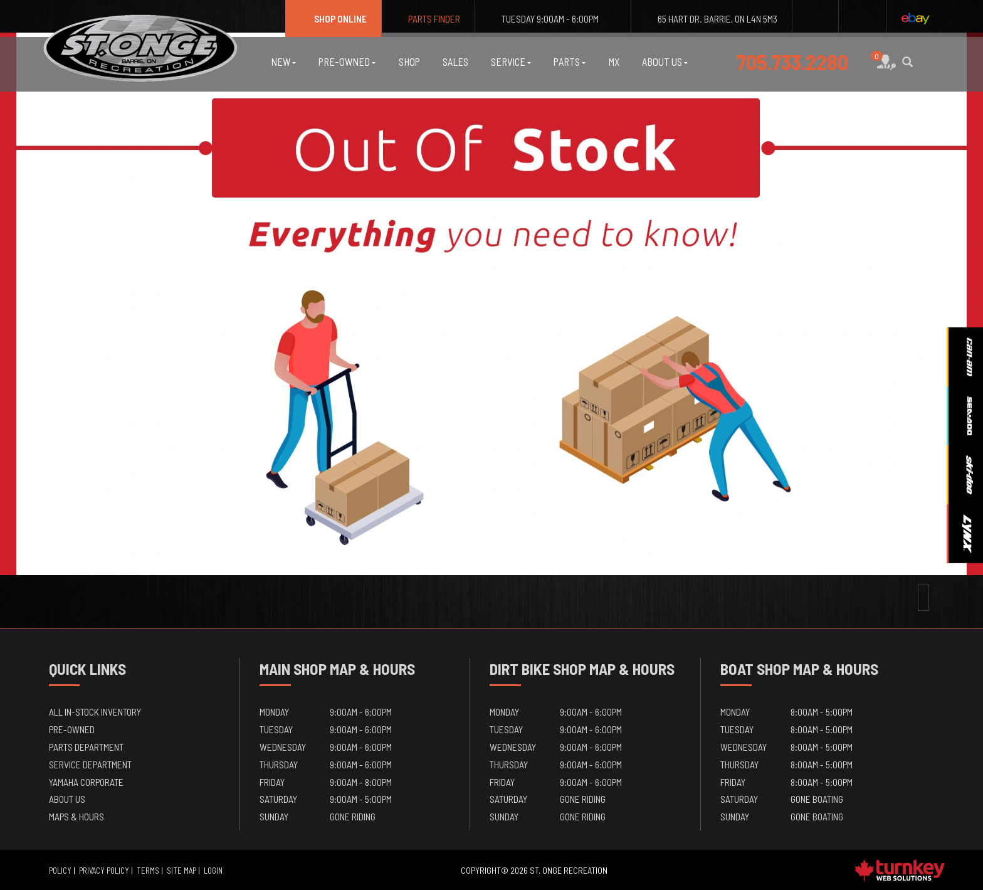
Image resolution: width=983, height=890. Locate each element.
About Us (67, 799)
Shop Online (333, 18)
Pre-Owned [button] (347, 62)
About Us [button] (665, 62)
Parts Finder (428, 18)
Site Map (181, 871)
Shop (409, 62)
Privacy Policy (104, 871)
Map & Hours (372, 668)
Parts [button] (570, 62)
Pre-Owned (72, 729)
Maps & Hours (76, 816)
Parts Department (86, 747)
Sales (455, 62)
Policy (60, 871)
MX (613, 62)
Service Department (90, 764)
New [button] (283, 62)
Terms (148, 871)
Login (213, 871)
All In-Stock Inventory (95, 712)
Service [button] (511, 62)
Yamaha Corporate (86, 782)
